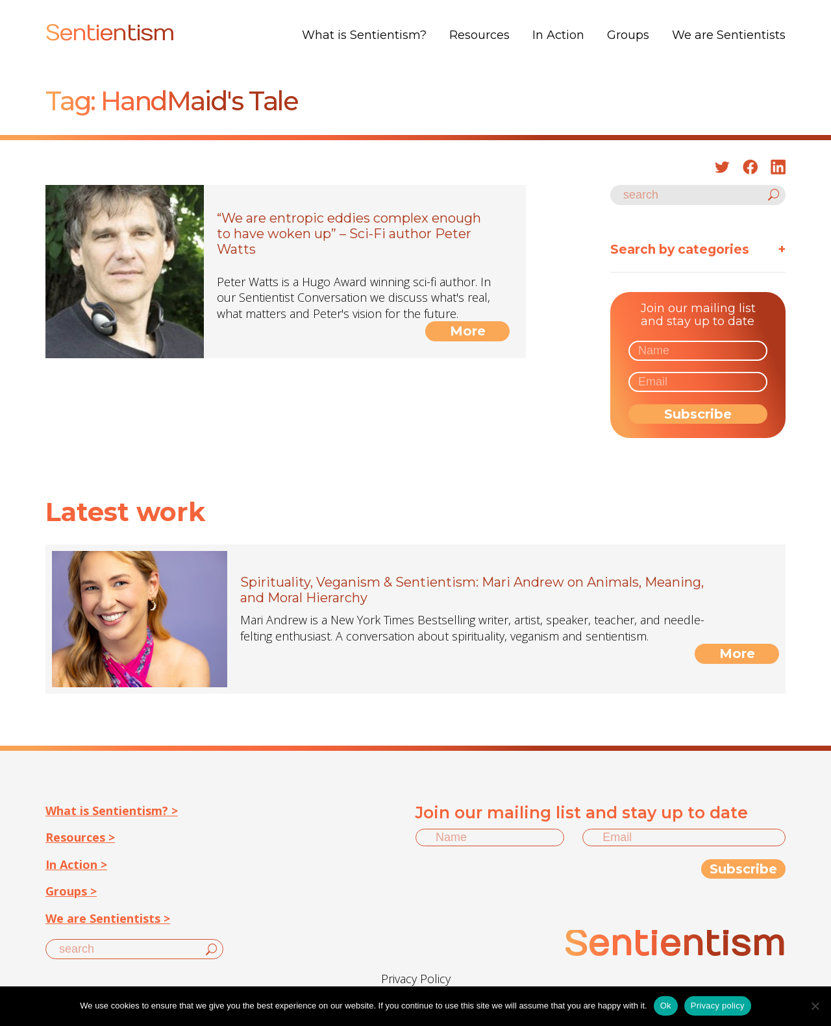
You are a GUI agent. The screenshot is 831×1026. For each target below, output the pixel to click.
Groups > (71, 891)
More (468, 331)
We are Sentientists (729, 35)
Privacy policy (718, 1005)
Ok (665, 1005)
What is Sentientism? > (111, 810)
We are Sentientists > (107, 918)
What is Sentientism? (364, 35)
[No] (814, 1005)
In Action (558, 35)
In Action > (76, 864)
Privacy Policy (416, 978)
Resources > (80, 837)
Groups (628, 35)
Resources (479, 35)
